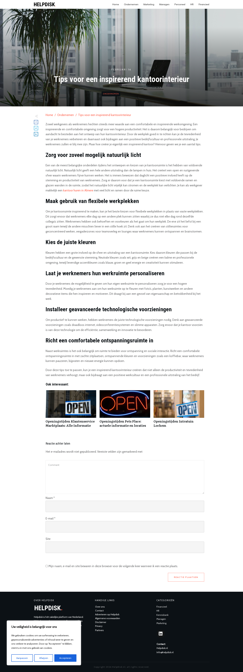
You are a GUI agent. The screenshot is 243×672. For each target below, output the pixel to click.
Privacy (98, 626)
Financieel (161, 606)
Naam (50, 498)
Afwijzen (43, 658)
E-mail (50, 518)
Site (48, 539)
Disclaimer (100, 622)
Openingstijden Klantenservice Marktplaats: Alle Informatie (71, 410)
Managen (161, 618)
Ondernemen (111, 94)
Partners (99, 630)
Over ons (100, 606)
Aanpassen (22, 658)
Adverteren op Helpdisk (107, 614)
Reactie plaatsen (186, 577)
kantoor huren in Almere (78, 190)
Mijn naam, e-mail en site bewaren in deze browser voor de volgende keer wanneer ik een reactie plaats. (113, 566)
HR (157, 610)
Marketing (161, 623)
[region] (44, 642)
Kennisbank (162, 614)
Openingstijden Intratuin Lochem (179, 410)
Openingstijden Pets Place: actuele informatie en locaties (125, 410)
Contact (99, 610)
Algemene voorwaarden (107, 618)
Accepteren (65, 658)
